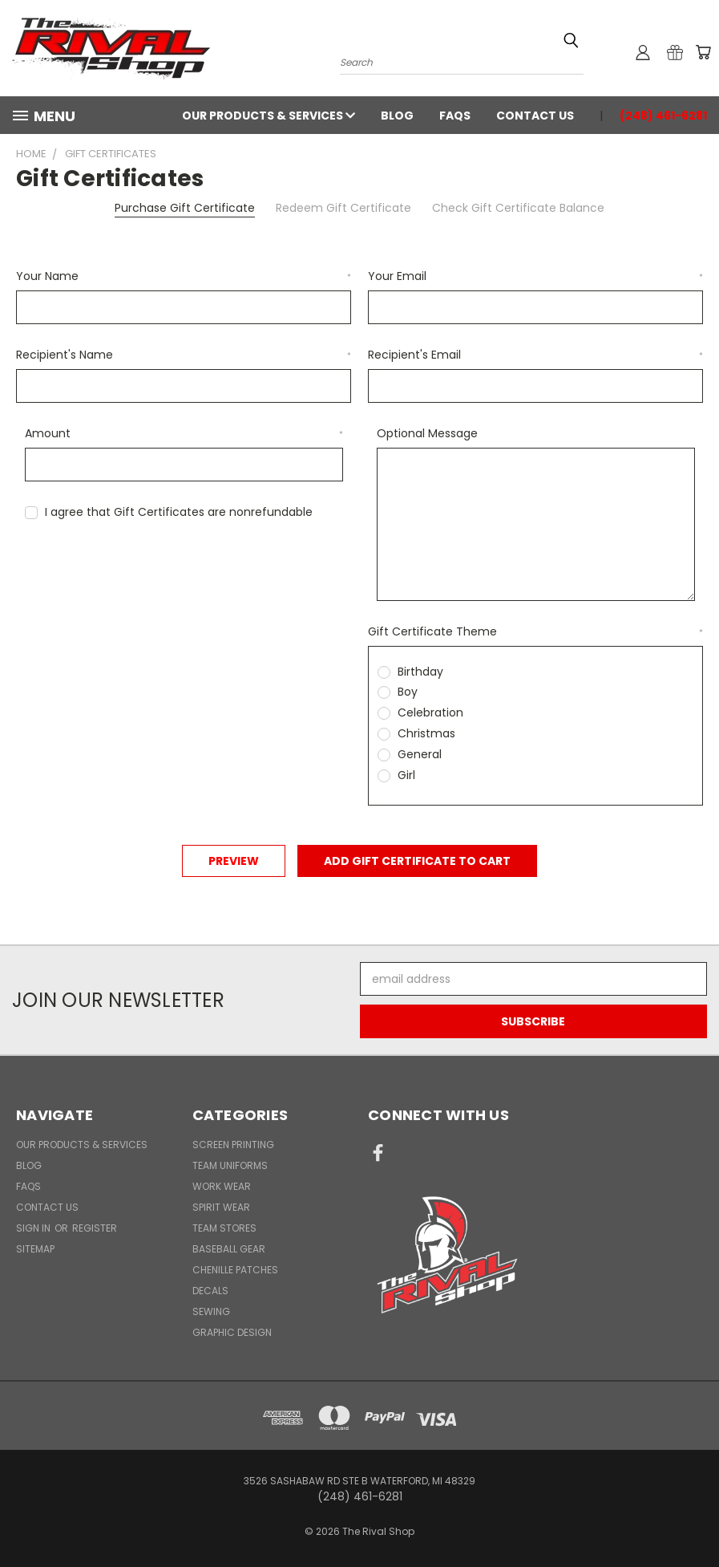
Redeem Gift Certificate (343, 208)
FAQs (455, 116)
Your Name (183, 276)
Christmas (426, 733)
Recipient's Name (183, 355)
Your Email (535, 276)
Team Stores (224, 1228)
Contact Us (535, 116)
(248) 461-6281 (663, 116)
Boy (408, 692)
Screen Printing (233, 1144)
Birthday (420, 672)
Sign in (34, 1228)
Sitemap (35, 1249)
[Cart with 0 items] (703, 52)
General (420, 754)
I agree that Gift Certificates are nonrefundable (179, 512)
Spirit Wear (221, 1207)
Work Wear (221, 1186)
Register (94, 1228)
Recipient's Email (535, 355)
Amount (184, 433)
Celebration (430, 712)
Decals (210, 1290)
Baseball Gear (228, 1249)
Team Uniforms (230, 1165)
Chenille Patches (235, 1270)
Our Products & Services (268, 116)
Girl (406, 775)
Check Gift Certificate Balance (518, 208)
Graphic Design (232, 1332)
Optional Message (427, 433)
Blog (397, 116)
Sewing (211, 1311)
